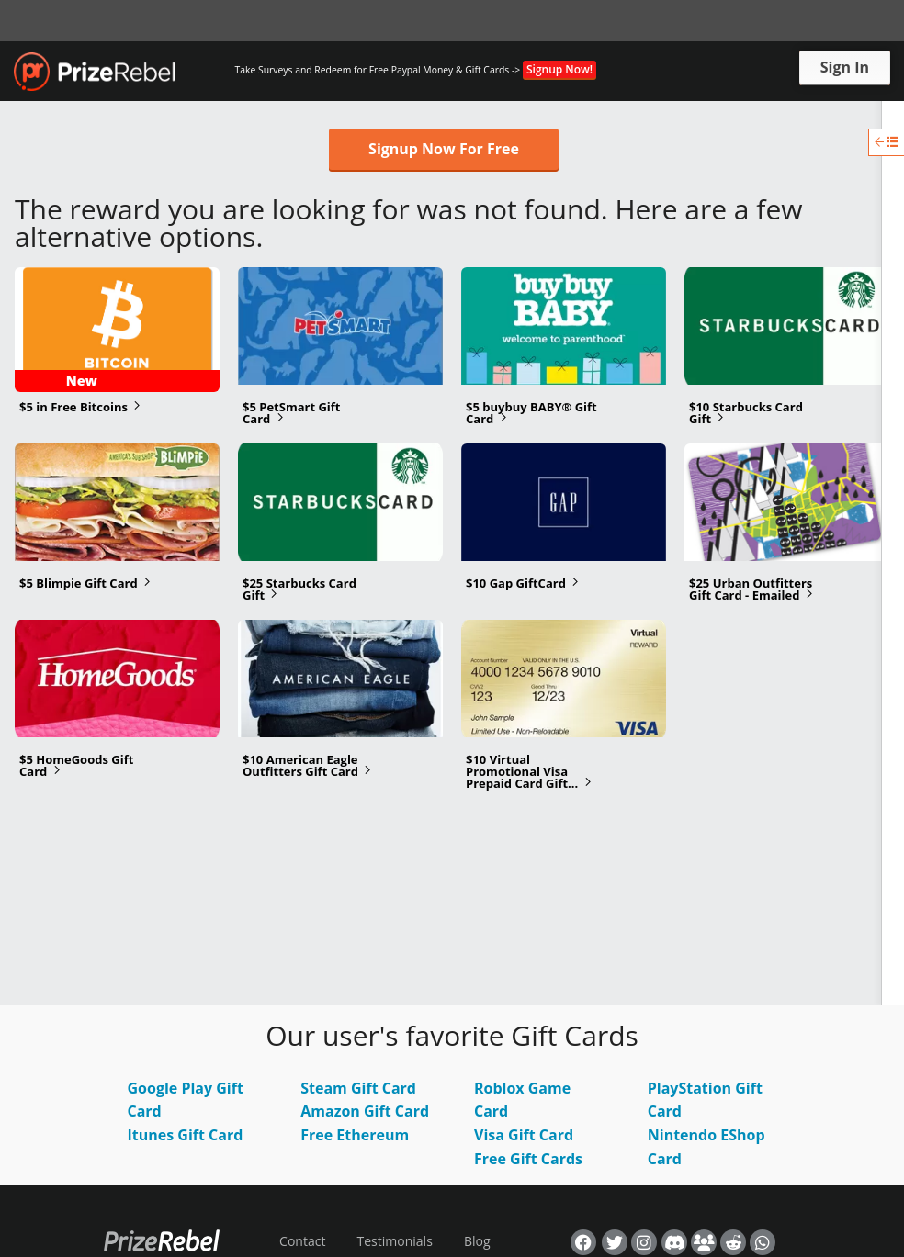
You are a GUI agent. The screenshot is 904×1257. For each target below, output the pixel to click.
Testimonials (395, 1241)
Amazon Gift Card (364, 1111)
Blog (477, 1241)
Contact (302, 1241)
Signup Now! (559, 69)
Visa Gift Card (523, 1135)
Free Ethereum (354, 1135)
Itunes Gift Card (185, 1135)
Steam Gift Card (358, 1088)
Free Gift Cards (528, 1159)
